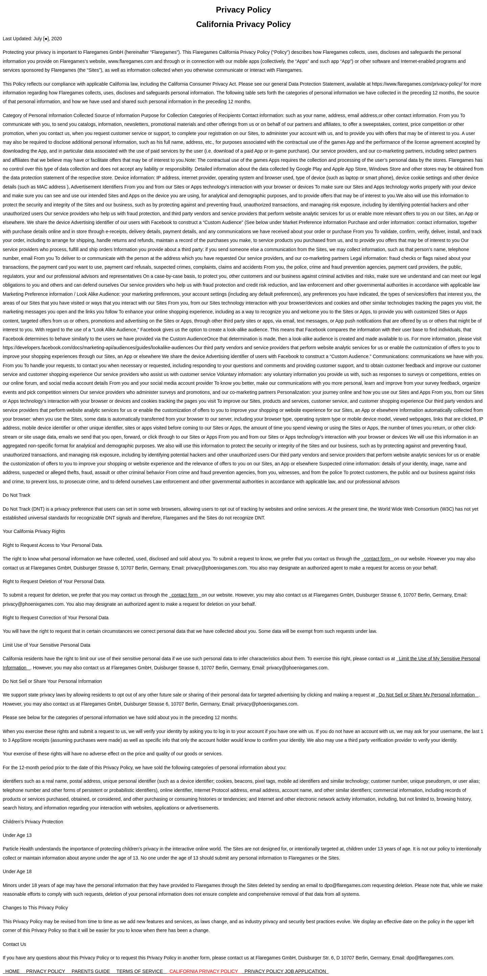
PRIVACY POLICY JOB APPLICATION (285, 971)
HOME (13, 971)
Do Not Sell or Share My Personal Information (427, 694)
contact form (377, 558)
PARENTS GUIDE (91, 971)
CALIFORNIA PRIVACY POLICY (204, 971)
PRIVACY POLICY (46, 971)
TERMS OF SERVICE (140, 971)
